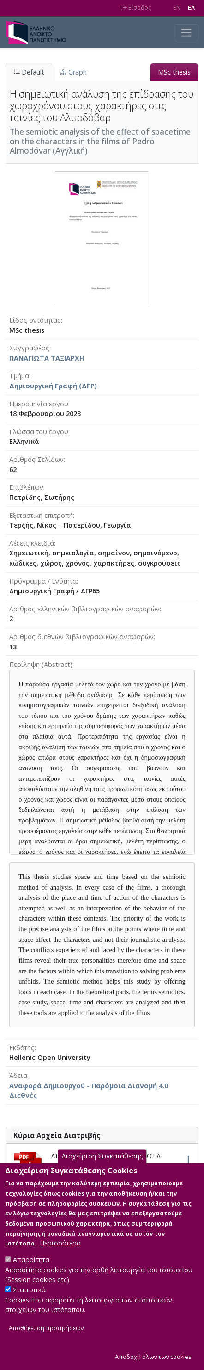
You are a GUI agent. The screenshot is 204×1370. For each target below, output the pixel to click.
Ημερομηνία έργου (38, 403)
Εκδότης (22, 1047)
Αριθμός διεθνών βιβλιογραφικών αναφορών (81, 636)
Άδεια (18, 1075)
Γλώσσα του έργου (38, 431)
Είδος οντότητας (35, 320)
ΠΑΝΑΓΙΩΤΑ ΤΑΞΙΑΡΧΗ (46, 358)
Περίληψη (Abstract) (40, 664)
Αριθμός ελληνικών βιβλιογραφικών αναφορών (84, 608)
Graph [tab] (73, 72)
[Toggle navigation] (186, 32)
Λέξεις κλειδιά (31, 543)
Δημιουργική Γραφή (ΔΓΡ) (53, 385)
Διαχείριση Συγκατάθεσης (102, 1168)
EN (176, 8)
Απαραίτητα (31, 1272)
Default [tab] (28, 72)
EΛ (191, 8)
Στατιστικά (29, 1302)
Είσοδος (136, 8)
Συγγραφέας (29, 347)
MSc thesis (174, 72)
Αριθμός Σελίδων (36, 459)
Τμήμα (19, 375)
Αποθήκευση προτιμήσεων (46, 1341)
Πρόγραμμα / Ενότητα (43, 581)
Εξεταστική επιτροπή (41, 515)
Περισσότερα (60, 1256)
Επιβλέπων (26, 487)
